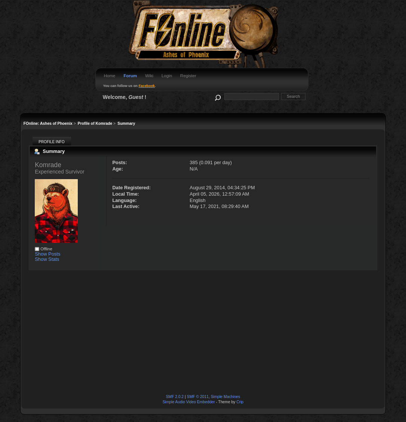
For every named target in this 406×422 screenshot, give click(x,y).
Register (188, 75)
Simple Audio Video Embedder (189, 402)
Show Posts (47, 254)
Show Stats (47, 259)
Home (110, 75)
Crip (239, 402)
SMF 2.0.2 (175, 397)
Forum (130, 75)
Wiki (149, 75)
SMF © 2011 (198, 397)
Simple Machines (225, 397)
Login (167, 75)
